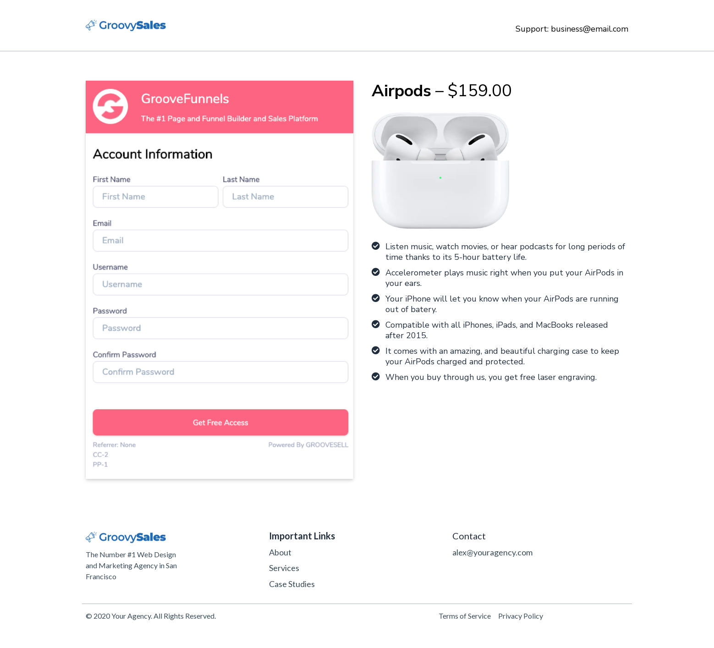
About (280, 552)
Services (284, 568)
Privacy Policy (520, 615)
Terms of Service (465, 615)
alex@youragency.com (492, 552)
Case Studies (292, 584)
